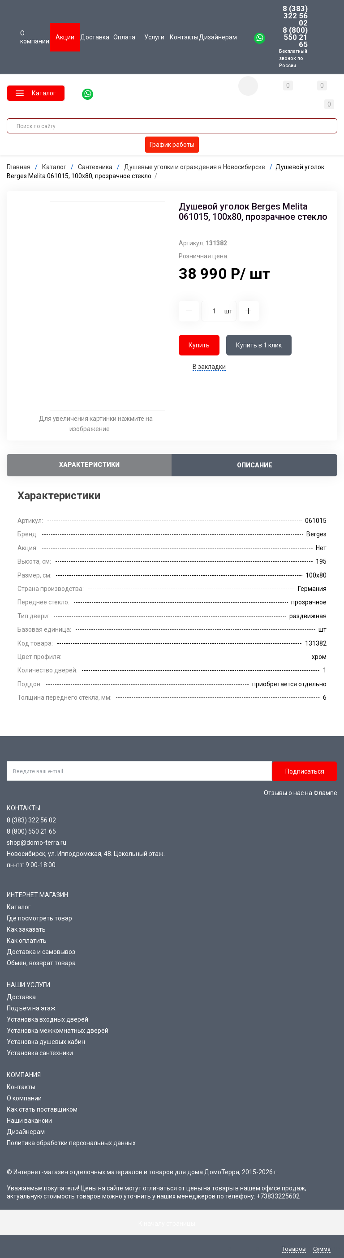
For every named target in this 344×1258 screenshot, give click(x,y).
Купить (199, 344)
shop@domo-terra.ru (36, 842)
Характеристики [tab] (89, 464)
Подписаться (304, 770)
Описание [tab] (254, 464)
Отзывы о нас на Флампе (300, 792)
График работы (172, 144)
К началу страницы (172, 1223)
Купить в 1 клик (259, 344)
